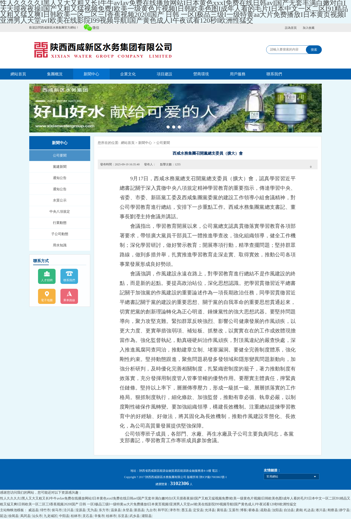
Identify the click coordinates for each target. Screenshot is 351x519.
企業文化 (128, 74)
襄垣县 (222, 510)
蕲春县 (253, 510)
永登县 (127, 510)
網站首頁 (18, 74)
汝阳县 (277, 510)
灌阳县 (146, 516)
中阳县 (64, 516)
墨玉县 (186, 510)
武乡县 (134, 516)
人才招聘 (47, 280)
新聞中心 (91, 74)
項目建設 (164, 74)
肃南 (299, 510)
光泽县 (210, 510)
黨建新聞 (60, 167)
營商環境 (201, 74)
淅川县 (321, 510)
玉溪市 (233, 510)
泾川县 (68, 510)
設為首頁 (291, 28)
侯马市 (57, 510)
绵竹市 (45, 510)
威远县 (33, 510)
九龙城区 (50, 516)
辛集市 (99, 516)
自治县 (289, 510)
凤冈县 (25, 516)
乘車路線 (69, 300)
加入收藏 (308, 28)
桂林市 (76, 516)
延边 (3, 516)
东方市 (104, 510)
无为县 (92, 510)
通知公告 (60, 178)
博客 (243, 510)
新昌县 (139, 510)
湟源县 (80, 510)
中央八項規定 (59, 211)
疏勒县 (265, 510)
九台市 (151, 510)
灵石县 (87, 516)
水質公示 (60, 200)
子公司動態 (59, 234)
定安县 (198, 510)
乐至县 (123, 516)
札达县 (309, 510)
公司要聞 (60, 155)
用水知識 (60, 245)
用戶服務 (237, 74)
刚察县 (333, 510)
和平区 (163, 510)
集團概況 (55, 74)
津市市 (174, 510)
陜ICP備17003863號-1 (213, 477)
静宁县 (344, 510)
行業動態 (60, 223)
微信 (95, 28)
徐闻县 (13, 516)
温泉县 (116, 510)
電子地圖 (47, 300)
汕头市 (37, 516)
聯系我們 (274, 74)
